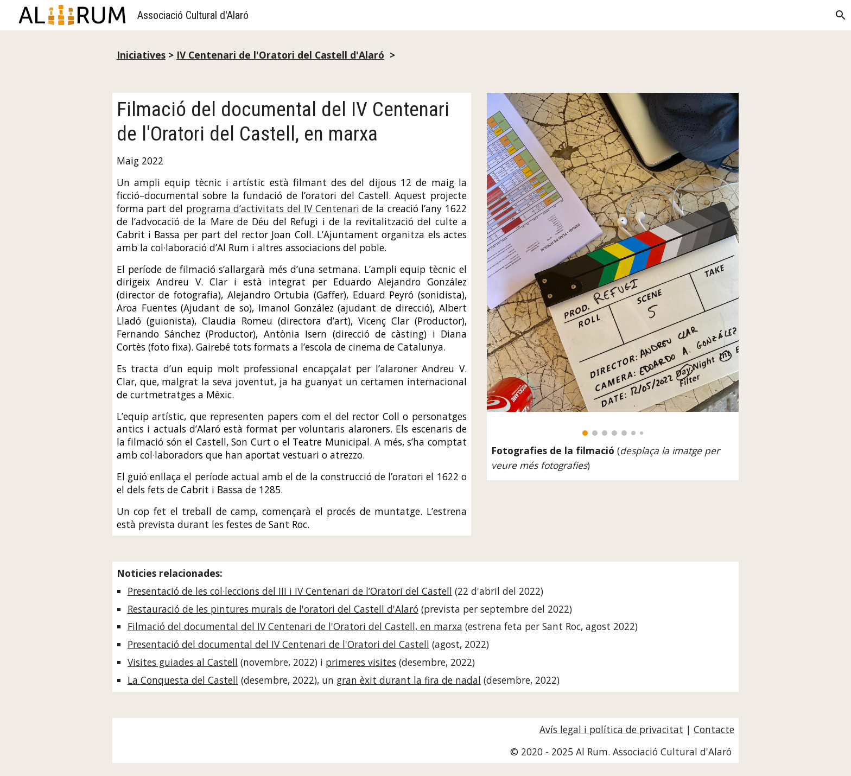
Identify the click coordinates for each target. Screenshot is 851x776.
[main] (425, 55)
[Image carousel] (613, 264)
